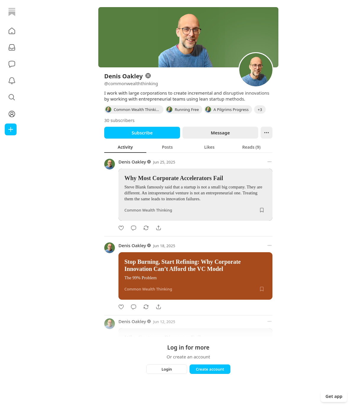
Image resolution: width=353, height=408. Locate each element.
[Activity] (12, 81)
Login (166, 369)
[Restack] (146, 228)
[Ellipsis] (266, 133)
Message (220, 133)
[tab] (125, 147)
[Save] (262, 210)
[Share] (158, 228)
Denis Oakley (132, 162)
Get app (333, 396)
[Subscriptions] (12, 47)
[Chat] (12, 64)
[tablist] (188, 147)
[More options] (269, 161)
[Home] (12, 12)
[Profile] (12, 114)
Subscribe (142, 133)
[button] (12, 31)
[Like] (121, 228)
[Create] (11, 129)
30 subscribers (119, 120)
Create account (210, 369)
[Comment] (134, 228)
